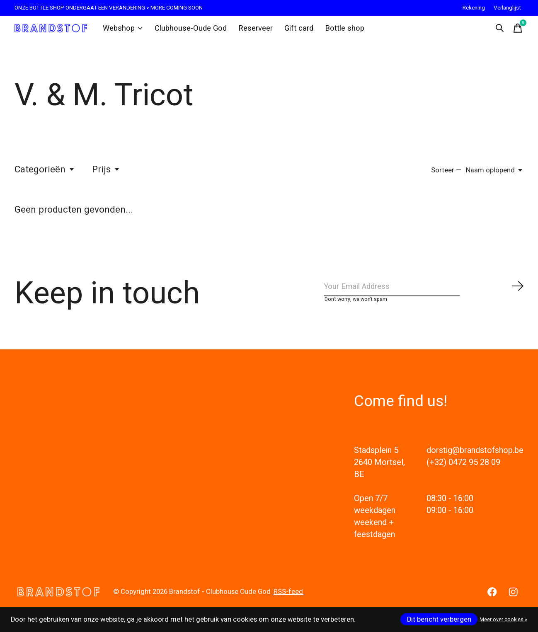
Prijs (106, 174)
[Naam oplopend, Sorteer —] (494, 175)
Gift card (292, 31)
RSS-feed (288, 601)
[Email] (424, 293)
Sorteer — (446, 175)
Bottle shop (336, 31)
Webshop (125, 31)
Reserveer (250, 31)
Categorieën (45, 174)
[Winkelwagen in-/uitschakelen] (515, 30)
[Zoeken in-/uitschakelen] (497, 30)
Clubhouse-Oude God (189, 31)
